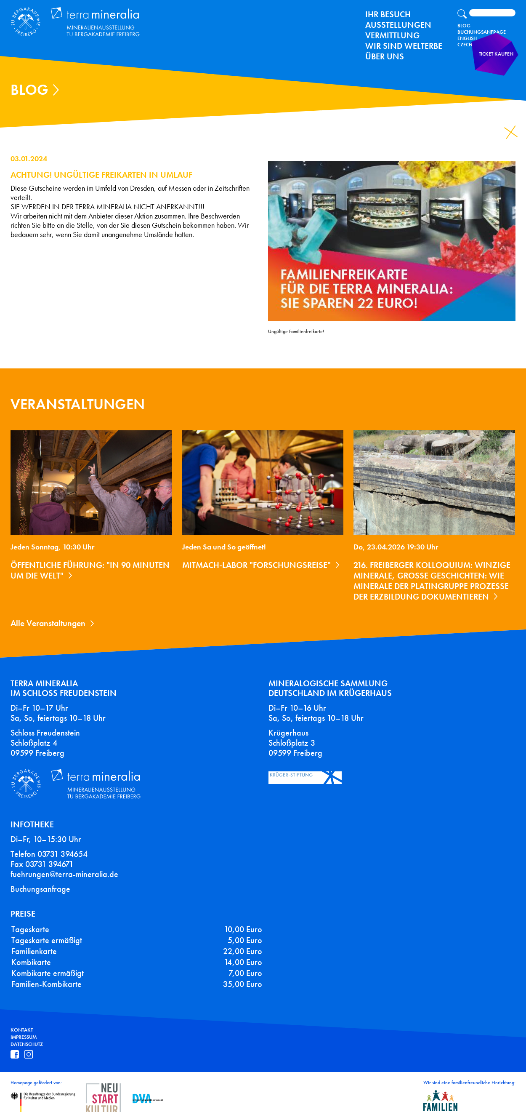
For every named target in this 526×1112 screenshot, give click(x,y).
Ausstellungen (398, 25)
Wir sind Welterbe (403, 46)
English (467, 38)
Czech (464, 45)
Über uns (384, 56)
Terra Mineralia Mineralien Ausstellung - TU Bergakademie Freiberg (70, 19)
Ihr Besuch (388, 14)
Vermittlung (392, 35)
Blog (463, 26)
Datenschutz (27, 1034)
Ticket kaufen (498, 61)
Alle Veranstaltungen (48, 623)
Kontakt (22, 1021)
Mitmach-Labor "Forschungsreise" (256, 565)
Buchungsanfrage (481, 32)
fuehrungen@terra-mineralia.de (64, 864)
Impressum (24, 1027)
